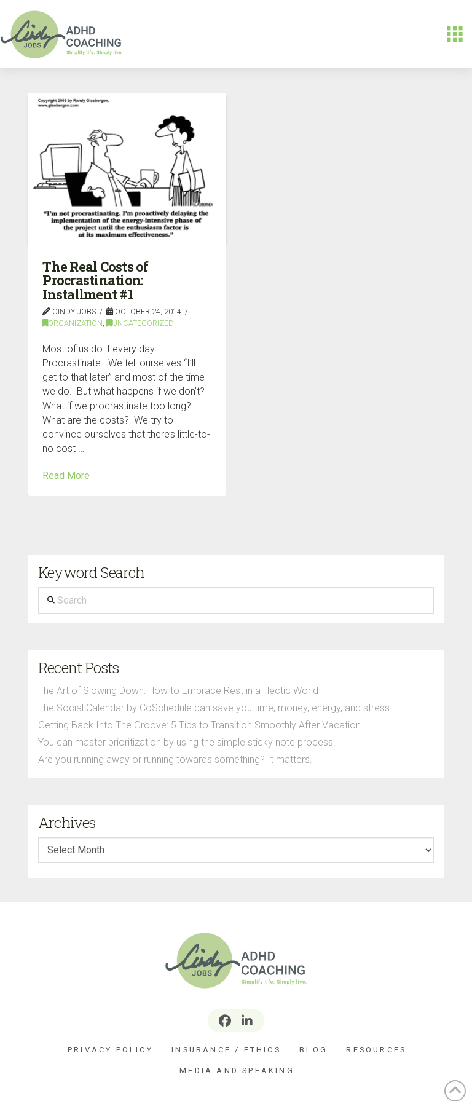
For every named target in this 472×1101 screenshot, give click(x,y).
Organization (72, 323)
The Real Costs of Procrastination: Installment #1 (95, 280)
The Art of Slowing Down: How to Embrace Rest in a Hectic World (178, 691)
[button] (455, 34)
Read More (66, 475)
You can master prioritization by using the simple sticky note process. (187, 742)
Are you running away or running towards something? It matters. (175, 759)
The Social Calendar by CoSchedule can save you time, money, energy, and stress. (215, 708)
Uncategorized (140, 323)
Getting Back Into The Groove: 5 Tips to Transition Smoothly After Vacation (199, 725)
